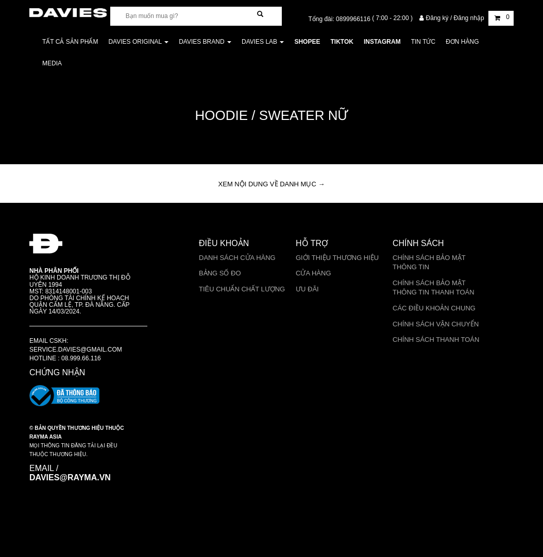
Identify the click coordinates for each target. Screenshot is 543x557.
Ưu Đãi (307, 289)
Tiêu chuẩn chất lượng (242, 289)
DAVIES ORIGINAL (138, 41)
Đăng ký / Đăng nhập (452, 18)
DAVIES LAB (263, 41)
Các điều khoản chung (434, 308)
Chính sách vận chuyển (436, 324)
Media (52, 63)
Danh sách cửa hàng (237, 258)
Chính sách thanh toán (436, 339)
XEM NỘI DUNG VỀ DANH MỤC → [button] (271, 184)
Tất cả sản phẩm (70, 41)
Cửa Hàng (313, 273)
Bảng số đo (220, 273)
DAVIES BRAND (205, 41)
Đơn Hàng (462, 41)
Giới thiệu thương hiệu (337, 258)
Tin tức (423, 41)
